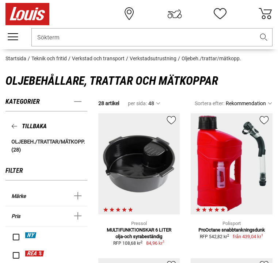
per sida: (137, 103)
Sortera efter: (209, 103)
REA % (34, 253)
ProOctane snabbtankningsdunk (231, 230)
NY (31, 235)
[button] (263, 37)
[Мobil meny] (12, 36)
